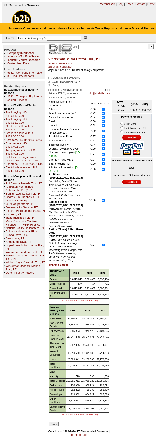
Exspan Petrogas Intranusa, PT (25, 210)
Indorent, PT (13, 214)
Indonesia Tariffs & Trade (23, 56)
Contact (140, 4)
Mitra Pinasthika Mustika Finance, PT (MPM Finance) (23, 223)
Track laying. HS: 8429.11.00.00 (16, 114)
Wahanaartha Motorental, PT (24, 252)
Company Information (21, 53)
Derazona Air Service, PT (22, 207)
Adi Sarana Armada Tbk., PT (24, 183)
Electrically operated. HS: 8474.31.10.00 (22, 169)
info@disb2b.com (99, 93)
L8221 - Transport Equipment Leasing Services (24, 98)
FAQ (120, 4)
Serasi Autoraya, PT (18, 241)
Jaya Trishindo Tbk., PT (21, 217)
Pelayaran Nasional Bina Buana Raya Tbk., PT (21, 233)
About (129, 4)
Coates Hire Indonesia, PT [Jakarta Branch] (22, 198)
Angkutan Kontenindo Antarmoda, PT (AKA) (19, 188)
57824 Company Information (25, 72)
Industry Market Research (23, 59)
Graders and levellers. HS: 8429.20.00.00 (22, 127)
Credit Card (130, 124)
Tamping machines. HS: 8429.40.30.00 (21, 152)
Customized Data (18, 63)
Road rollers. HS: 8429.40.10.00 (16, 145)
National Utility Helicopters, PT (25, 228)
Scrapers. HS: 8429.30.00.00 (24, 139)
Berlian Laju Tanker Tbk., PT (24, 193)
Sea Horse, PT (15, 238)
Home (151, 4)
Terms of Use (79, 434)
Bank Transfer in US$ (135, 128)
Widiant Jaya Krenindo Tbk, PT (25, 262)
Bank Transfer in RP (134, 132)
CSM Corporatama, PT (20, 204)
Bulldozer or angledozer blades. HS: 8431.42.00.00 (22, 158)
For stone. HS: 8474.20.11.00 (24, 164)
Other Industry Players (20, 272)
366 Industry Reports (20, 76)
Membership (107, 4)
